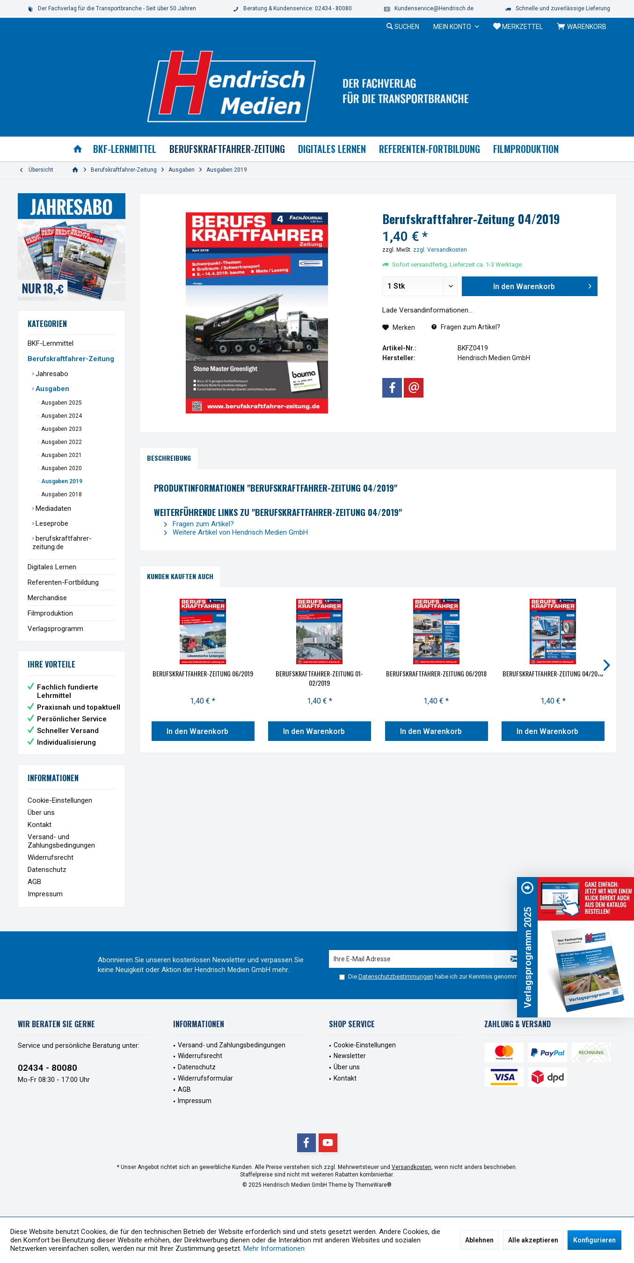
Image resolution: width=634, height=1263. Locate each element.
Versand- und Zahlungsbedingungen (61, 841)
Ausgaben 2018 (61, 494)
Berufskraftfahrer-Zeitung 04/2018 (553, 673)
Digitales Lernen (52, 567)
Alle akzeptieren (533, 1240)
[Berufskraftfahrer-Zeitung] (227, 149)
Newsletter (350, 1056)
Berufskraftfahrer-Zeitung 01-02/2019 (319, 678)
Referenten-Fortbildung (63, 582)
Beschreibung (169, 458)
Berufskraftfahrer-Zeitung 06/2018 (436, 673)
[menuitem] (583, 27)
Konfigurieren (594, 1240)
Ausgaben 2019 (61, 481)
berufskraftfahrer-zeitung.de (62, 542)
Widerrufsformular (205, 1078)
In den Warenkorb (197, 731)
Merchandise (47, 598)
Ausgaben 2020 (61, 468)
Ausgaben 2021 (61, 455)
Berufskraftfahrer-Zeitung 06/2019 (203, 673)
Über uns (41, 812)
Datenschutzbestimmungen (395, 976)
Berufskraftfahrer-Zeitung (71, 359)
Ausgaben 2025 (61, 402)
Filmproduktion (50, 613)
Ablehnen (479, 1240)
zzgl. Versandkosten (440, 250)
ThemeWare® (373, 1185)
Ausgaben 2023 (61, 429)
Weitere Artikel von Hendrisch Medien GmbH (236, 532)
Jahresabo (51, 374)
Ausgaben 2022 (61, 442)
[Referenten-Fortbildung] (429, 149)
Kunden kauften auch (180, 576)
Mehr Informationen (274, 1248)
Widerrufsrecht (50, 857)
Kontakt (39, 824)
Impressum (45, 894)
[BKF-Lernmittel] (125, 149)
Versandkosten (411, 1167)
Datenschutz (47, 869)
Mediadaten (52, 508)
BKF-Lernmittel (50, 343)
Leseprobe (51, 523)
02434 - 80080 (47, 1067)
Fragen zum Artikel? (465, 327)
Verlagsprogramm (55, 628)
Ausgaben (51, 389)
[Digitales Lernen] (331, 149)
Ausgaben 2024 (61, 416)
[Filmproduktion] (526, 149)
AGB (34, 882)
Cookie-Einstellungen (60, 800)
